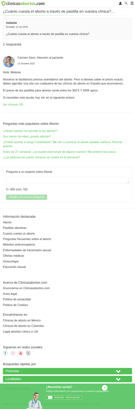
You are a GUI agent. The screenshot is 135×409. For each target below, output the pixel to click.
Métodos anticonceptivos (19, 244)
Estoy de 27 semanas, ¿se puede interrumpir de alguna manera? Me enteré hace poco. (59, 151)
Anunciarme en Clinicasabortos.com (26, 288)
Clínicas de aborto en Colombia (23, 325)
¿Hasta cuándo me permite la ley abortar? (30, 130)
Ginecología (10, 261)
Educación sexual (14, 266)
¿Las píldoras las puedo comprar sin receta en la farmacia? (41, 157)
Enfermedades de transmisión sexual (27, 250)
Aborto (7, 222)
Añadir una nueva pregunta (26, 196)
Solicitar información (63, 397)
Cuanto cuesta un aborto (19, 233)
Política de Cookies (15, 305)
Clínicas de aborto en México (22, 320)
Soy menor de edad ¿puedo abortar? (27, 136)
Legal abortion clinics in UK (20, 331)
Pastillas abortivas (14, 227)
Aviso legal (10, 293)
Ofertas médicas (13, 255)
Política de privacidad (17, 299)
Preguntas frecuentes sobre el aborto (27, 239)
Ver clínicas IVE (13, 104)
